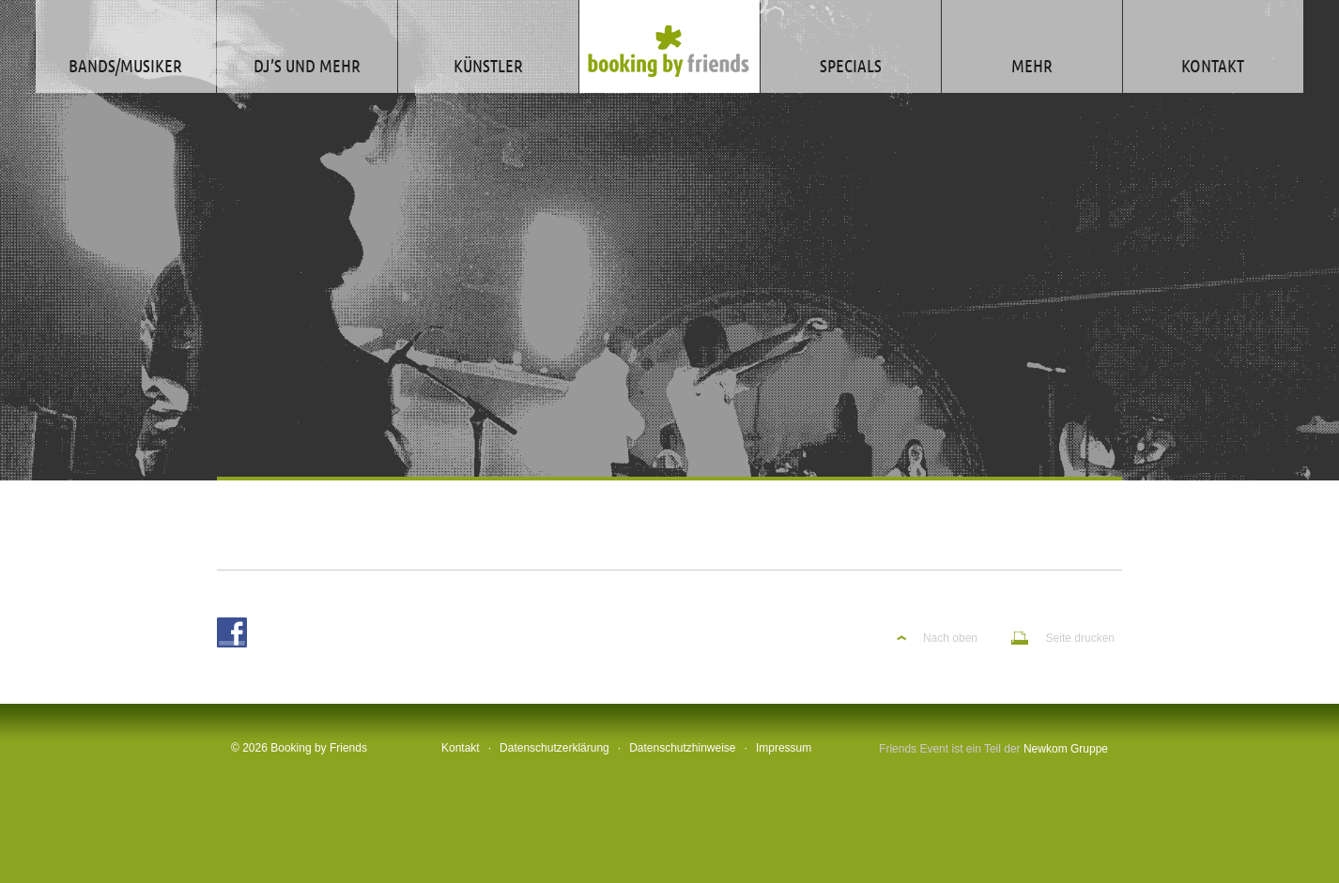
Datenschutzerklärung (554, 747)
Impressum (783, 747)
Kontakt (460, 747)
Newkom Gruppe (1065, 748)
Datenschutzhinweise (682, 747)
